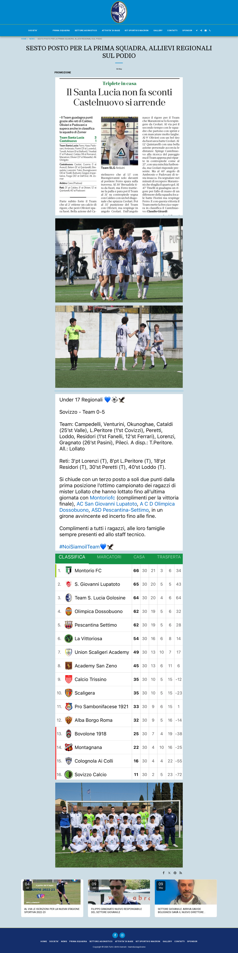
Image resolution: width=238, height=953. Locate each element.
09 (94, 885)
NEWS (32, 39)
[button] (197, 30)
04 (27, 885)
